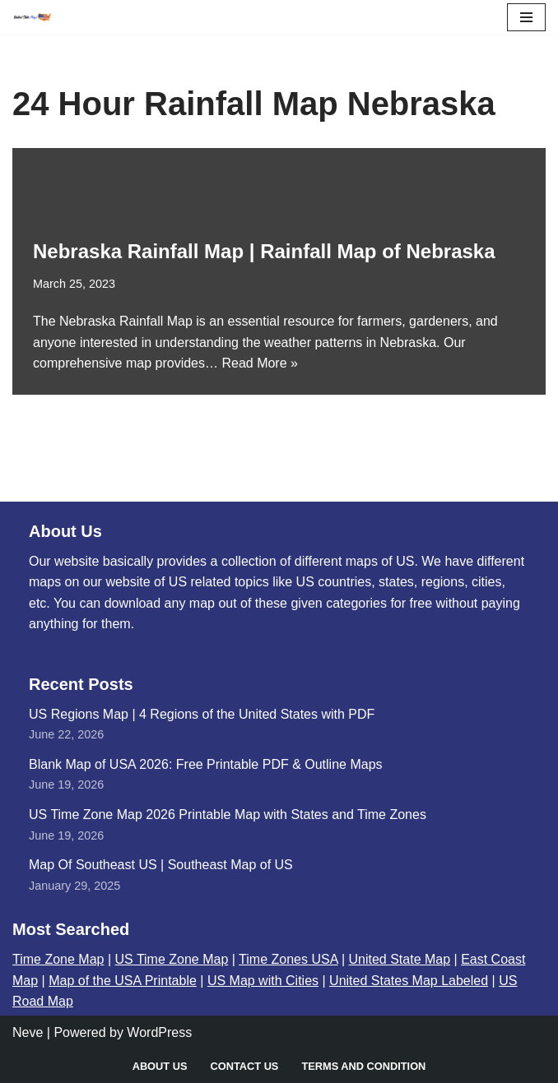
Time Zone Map (58, 959)
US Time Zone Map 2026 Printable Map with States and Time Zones (227, 815)
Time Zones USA (288, 959)
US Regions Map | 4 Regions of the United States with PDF (201, 714)
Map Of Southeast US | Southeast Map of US (161, 865)
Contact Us (244, 1066)
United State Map (399, 959)
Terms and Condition (363, 1066)
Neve (27, 1032)
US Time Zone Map (172, 959)
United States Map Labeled (408, 981)
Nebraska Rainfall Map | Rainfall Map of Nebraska (264, 251)
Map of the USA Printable (123, 981)
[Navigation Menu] (526, 17)
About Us (160, 1066)
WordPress (159, 1032)
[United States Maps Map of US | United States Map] (32, 17)
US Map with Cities (263, 981)
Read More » (259, 363)
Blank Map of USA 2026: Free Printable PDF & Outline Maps (206, 764)
